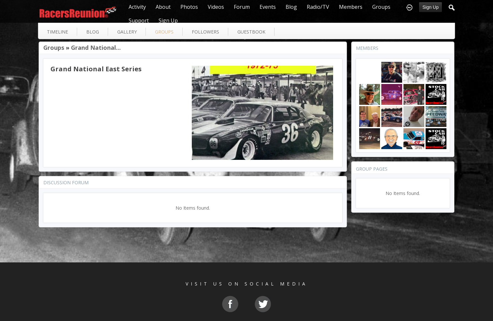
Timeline (57, 32)
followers (205, 32)
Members (350, 6)
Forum (242, 6)
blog (92, 32)
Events (268, 6)
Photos (189, 6)
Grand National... (96, 47)
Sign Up (430, 7)
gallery (127, 32)
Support (139, 20)
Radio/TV (318, 6)
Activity (137, 6)
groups (164, 32)
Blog (291, 6)
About (163, 6)
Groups (381, 6)
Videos (216, 6)
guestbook (251, 32)
